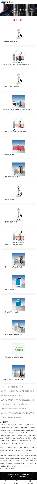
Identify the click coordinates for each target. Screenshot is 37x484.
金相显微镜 (29, 438)
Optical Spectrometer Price (18, 443)
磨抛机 (13, 435)
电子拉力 (32, 440)
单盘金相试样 (8, 438)
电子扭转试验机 (5, 427)
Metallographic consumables (18, 430)
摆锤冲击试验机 (12, 425)
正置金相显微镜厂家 (19, 463)
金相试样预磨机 (27, 435)
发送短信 (30, 482)
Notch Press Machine (5, 430)
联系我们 (17, 482)
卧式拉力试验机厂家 (13, 440)
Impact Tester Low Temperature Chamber (15, 458)
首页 (5, 482)
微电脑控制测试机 (24, 440)
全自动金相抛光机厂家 (18, 438)
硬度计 (12, 468)
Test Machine (32, 427)
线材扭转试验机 (23, 427)
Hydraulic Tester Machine (13, 455)
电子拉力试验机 (31, 425)
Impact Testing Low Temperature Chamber (15, 432)
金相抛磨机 (19, 435)
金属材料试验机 (21, 425)
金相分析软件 (16, 460)
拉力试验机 (3, 425)
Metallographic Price (5, 443)
